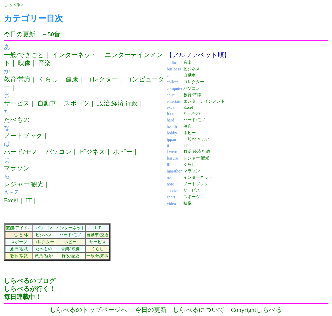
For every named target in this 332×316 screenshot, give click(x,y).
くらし (48, 79)
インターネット (74, 55)
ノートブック (23, 135)
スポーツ (76, 103)
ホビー (122, 151)
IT (29, 200)
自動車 (46, 103)
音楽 (44, 63)
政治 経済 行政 (117, 103)
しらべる (12, 4)
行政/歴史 (70, 256)
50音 (54, 34)
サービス (17, 103)
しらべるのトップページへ (88, 309)
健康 (72, 79)
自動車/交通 (97, 235)
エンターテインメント (204, 101)
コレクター (102, 79)
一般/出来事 (97, 256)
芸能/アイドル (19, 228)
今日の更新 (19, 34)
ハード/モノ (21, 151)
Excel (11, 200)
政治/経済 (44, 256)
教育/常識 (17, 79)
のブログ (30, 288)
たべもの (17, 119)
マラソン (17, 168)
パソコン (59, 151)
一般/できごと (24, 55)
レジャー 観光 (24, 184)
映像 (24, 63)
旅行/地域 (19, 249)
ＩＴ (97, 228)
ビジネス (92, 151)
